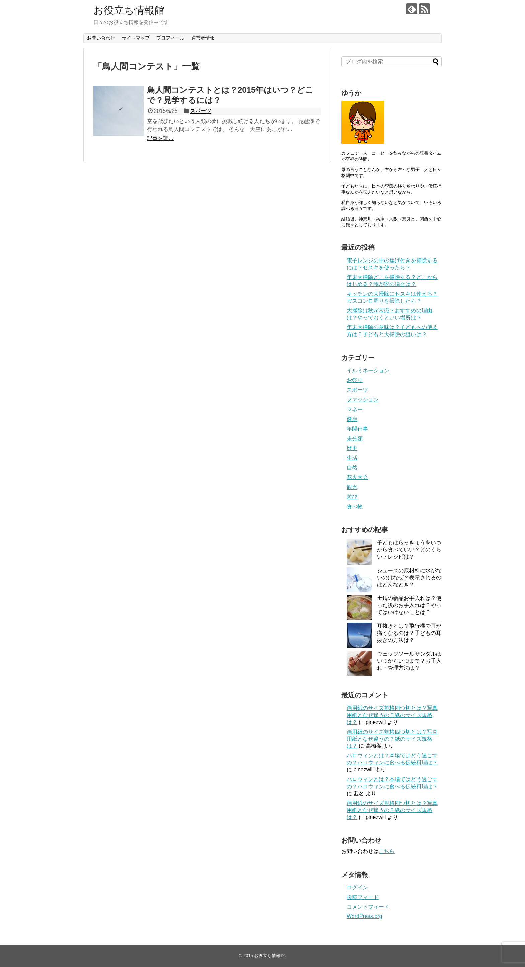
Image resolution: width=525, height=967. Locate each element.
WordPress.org (364, 916)
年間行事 (357, 429)
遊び (352, 497)
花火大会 (357, 477)
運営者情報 (203, 38)
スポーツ (200, 111)
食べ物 (355, 506)
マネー (355, 409)
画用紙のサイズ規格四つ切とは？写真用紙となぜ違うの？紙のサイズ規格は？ (392, 715)
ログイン (357, 887)
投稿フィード (363, 897)
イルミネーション (368, 370)
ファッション (363, 399)
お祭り (355, 380)
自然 (352, 467)
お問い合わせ (101, 38)
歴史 (352, 448)
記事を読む (160, 138)
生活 (352, 458)
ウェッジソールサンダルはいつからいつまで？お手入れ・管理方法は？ (409, 661)
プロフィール (170, 38)
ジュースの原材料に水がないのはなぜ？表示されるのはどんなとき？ (409, 577)
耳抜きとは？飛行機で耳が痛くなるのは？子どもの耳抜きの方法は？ (409, 633)
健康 (352, 419)
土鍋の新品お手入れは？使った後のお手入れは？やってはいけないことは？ (409, 605)
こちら (387, 851)
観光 (352, 487)
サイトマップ (136, 38)
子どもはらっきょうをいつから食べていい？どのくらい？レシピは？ (409, 550)
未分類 (355, 438)
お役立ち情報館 (128, 10)
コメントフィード (368, 907)
